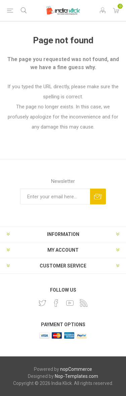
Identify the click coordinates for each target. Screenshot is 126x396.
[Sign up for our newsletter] (55, 196)
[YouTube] (70, 303)
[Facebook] (56, 303)
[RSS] (83, 303)
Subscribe (98, 196)
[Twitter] (42, 303)
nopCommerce (76, 369)
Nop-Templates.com (76, 376)
